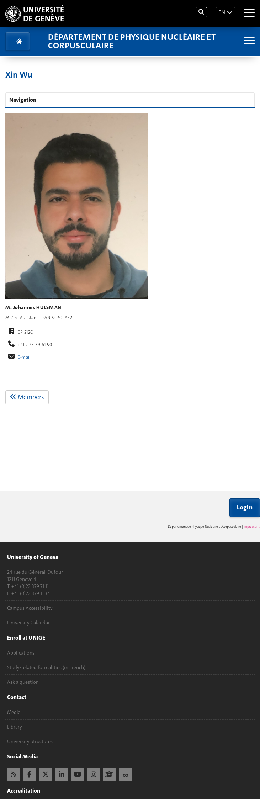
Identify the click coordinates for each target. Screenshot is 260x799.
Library (14, 727)
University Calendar (28, 622)
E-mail (24, 357)
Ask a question (23, 682)
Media (14, 712)
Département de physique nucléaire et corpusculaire (132, 41)
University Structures (30, 741)
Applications (21, 653)
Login (245, 507)
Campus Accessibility (30, 608)
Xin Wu (18, 74)
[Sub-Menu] (248, 41)
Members (27, 397)
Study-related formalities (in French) (46, 667)
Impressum (251, 526)
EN (221, 12)
